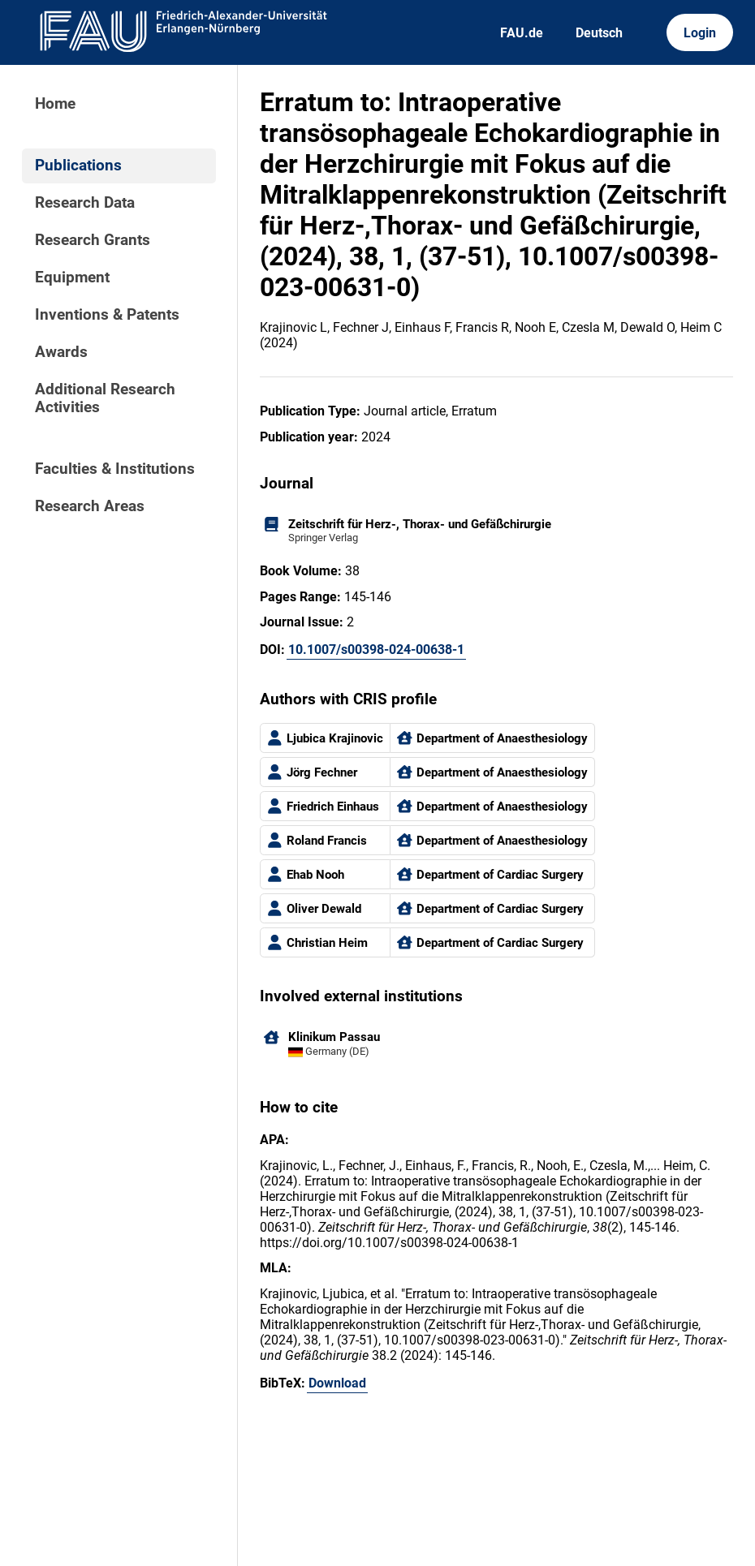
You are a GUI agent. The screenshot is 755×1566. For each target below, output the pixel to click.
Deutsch (599, 33)
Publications (78, 165)
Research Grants (92, 240)
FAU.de (521, 33)
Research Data (85, 203)
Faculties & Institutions (115, 469)
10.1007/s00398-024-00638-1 (376, 649)
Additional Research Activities (105, 398)
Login (700, 33)
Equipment (72, 277)
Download (337, 1383)
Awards (61, 352)
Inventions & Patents (107, 315)
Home (55, 104)
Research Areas (90, 506)
